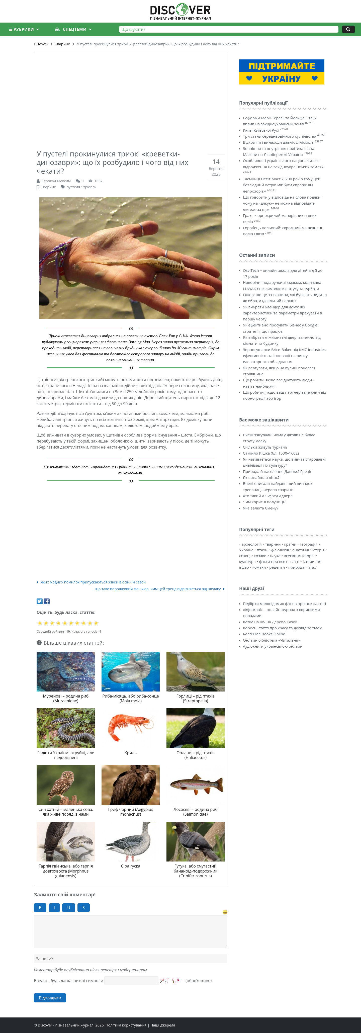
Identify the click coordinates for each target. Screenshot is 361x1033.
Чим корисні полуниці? (264, 501)
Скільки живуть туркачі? (265, 447)
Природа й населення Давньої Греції (277, 471)
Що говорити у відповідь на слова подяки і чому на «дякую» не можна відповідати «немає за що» (282, 203)
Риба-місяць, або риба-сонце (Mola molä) (130, 698)
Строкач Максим (56, 181)
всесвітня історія (299, 555)
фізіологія (280, 549)
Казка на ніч (254, 621)
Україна (246, 549)
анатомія (300, 549)
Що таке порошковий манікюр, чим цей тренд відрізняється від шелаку (160, 588)
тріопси (90, 187)
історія (318, 549)
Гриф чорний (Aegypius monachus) (130, 812)
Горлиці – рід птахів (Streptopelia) (195, 698)
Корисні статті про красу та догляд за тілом (282, 627)
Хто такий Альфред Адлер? (267, 495)
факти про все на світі (279, 561)
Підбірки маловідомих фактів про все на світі (284, 603)
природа (296, 567)
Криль (131, 752)
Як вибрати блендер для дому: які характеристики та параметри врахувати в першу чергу (282, 313)
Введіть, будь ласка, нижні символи (68, 980)
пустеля (73, 187)
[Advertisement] (131, 96)
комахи (259, 567)
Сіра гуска (130, 866)
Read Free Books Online (264, 633)
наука (275, 555)
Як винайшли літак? (261, 477)
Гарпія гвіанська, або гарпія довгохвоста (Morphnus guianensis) (66, 870)
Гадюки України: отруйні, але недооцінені (65, 755)
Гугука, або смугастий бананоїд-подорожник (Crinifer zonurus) (195, 870)
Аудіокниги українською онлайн (273, 646)
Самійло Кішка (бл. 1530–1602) (271, 453)
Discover (41, 44)
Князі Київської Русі (261, 130)
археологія (252, 544)
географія (309, 544)
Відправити (50, 998)
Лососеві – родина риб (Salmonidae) (195, 812)
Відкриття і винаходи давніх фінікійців (278, 142)
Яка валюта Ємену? (260, 507)
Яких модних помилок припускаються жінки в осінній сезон (91, 582)
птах (312, 567)
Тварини (62, 44)
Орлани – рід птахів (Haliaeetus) (195, 755)
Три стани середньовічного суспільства (279, 136)
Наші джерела (162, 1025)
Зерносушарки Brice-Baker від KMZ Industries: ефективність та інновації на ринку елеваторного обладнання (285, 355)
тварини (273, 544)
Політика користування (126, 1025)
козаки (260, 555)
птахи (262, 549)
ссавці (244, 555)
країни (290, 544)
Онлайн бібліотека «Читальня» (271, 640)
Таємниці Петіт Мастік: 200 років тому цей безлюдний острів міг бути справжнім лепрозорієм (281, 185)
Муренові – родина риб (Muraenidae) (65, 698)
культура (247, 561)
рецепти (277, 567)
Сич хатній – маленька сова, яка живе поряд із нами (65, 812)
